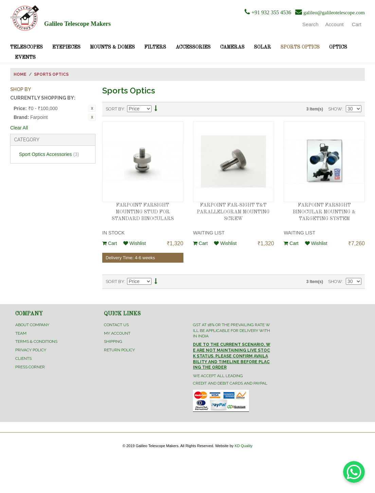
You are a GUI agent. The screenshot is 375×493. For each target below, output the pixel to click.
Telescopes (26, 47)
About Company (32, 324)
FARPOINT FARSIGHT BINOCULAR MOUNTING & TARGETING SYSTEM (324, 212)
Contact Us (116, 324)
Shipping (113, 341)
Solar (262, 47)
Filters (155, 47)
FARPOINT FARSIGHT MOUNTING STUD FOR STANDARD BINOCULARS (143, 212)
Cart (109, 243)
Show (335, 108)
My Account (117, 333)
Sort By (115, 108)
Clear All (19, 127)
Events (25, 57)
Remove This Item (92, 108)
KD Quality (244, 446)
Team (20, 333)
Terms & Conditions (36, 341)
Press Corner (30, 367)
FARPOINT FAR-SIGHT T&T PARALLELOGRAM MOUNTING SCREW (233, 212)
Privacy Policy (30, 350)
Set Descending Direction (156, 109)
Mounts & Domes (112, 47)
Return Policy (119, 350)
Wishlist (134, 243)
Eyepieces (66, 47)
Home (20, 74)
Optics (338, 47)
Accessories (193, 47)
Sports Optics (300, 47)
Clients (23, 358)
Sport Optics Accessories (49, 154)
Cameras (232, 47)
